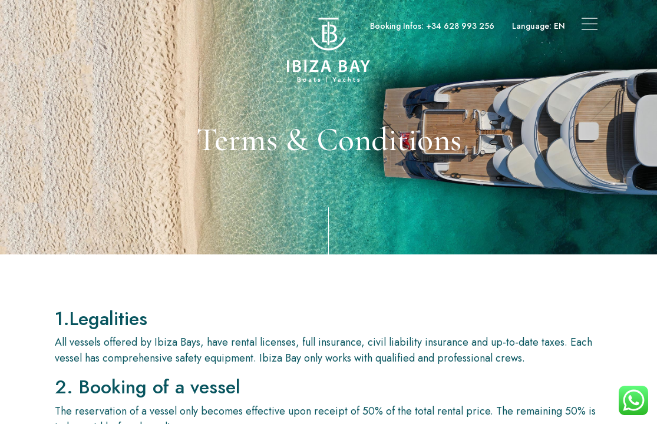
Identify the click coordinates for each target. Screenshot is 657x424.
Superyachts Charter (205, 26)
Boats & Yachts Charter (107, 26)
